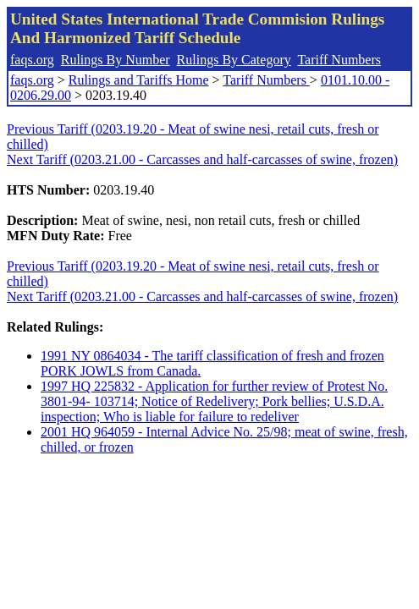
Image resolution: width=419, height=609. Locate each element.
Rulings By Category (234, 59)
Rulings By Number (115, 59)
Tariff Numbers (339, 59)
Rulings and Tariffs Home (139, 80)
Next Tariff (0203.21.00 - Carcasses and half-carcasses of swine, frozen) (202, 159)
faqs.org (32, 59)
